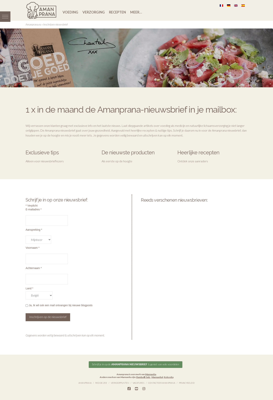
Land (29, 288)
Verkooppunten (120, 383)
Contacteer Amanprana (161, 383)
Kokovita (168, 377)
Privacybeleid (187, 383)
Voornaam (32, 247)
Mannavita (150, 374)
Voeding (70, 12)
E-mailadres (34, 209)
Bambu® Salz (143, 377)
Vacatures (138, 383)
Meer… (136, 12)
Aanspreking (34, 229)
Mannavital (157, 377)
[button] (5, 16)
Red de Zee (101, 383)
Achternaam (34, 268)
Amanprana (85, 383)
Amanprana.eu (33, 24)
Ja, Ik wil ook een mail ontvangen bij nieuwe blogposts (59, 305)
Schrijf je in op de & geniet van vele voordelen (135, 364)
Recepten (117, 12)
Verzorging (93, 12)
